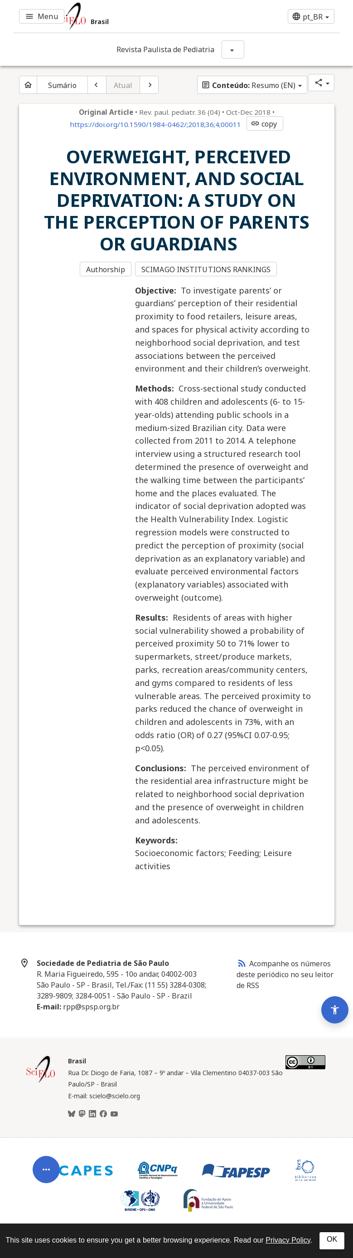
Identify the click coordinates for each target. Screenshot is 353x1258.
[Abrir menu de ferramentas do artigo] (46, 1161)
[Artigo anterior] (96, 85)
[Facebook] (103, 1113)
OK (332, 1239)
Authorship (105, 269)
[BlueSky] (71, 1113)
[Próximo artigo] (149, 85)
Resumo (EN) (248, 85)
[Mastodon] (82, 1113)
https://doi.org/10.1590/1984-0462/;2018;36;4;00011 (155, 124)
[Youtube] (114, 1113)
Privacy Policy (288, 1240)
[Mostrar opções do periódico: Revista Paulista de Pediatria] (233, 49)
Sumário (62, 85)
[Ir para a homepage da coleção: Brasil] (122, 16)
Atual (123, 85)
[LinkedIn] (92, 1113)
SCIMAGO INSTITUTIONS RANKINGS (206, 269)
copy (264, 124)
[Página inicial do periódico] (28, 85)
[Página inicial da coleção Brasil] (40, 1081)
